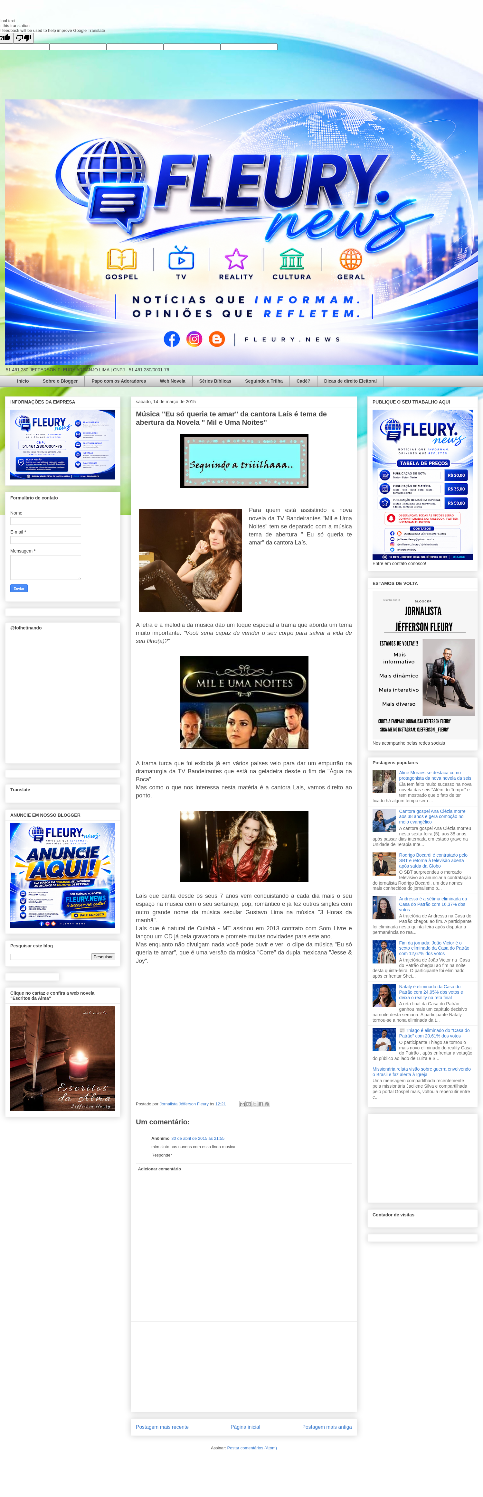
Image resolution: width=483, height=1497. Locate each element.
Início (23, 381)
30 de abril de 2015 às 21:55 (197, 1138)
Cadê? (303, 381)
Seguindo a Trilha (264, 381)
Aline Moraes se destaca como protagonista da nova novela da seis (435, 775)
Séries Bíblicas (215, 381)
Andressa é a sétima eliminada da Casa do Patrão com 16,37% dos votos (433, 904)
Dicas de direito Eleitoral (350, 381)
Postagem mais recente (162, 1427)
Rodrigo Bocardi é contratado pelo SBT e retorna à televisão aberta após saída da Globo (433, 860)
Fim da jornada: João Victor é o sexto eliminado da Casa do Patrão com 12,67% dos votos (434, 948)
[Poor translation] (23, 38)
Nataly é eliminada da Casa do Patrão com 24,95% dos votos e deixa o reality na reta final (431, 992)
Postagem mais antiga (327, 1427)
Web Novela (172, 381)
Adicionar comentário (159, 1169)
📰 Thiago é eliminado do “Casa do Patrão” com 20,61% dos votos (434, 1033)
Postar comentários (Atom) (252, 1448)
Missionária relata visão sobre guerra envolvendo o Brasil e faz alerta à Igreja (422, 1071)
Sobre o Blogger (60, 381)
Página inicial (245, 1427)
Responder (161, 1155)
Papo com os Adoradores (118, 381)
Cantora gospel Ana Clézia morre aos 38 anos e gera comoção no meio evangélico (432, 817)
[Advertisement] (244, 1366)
